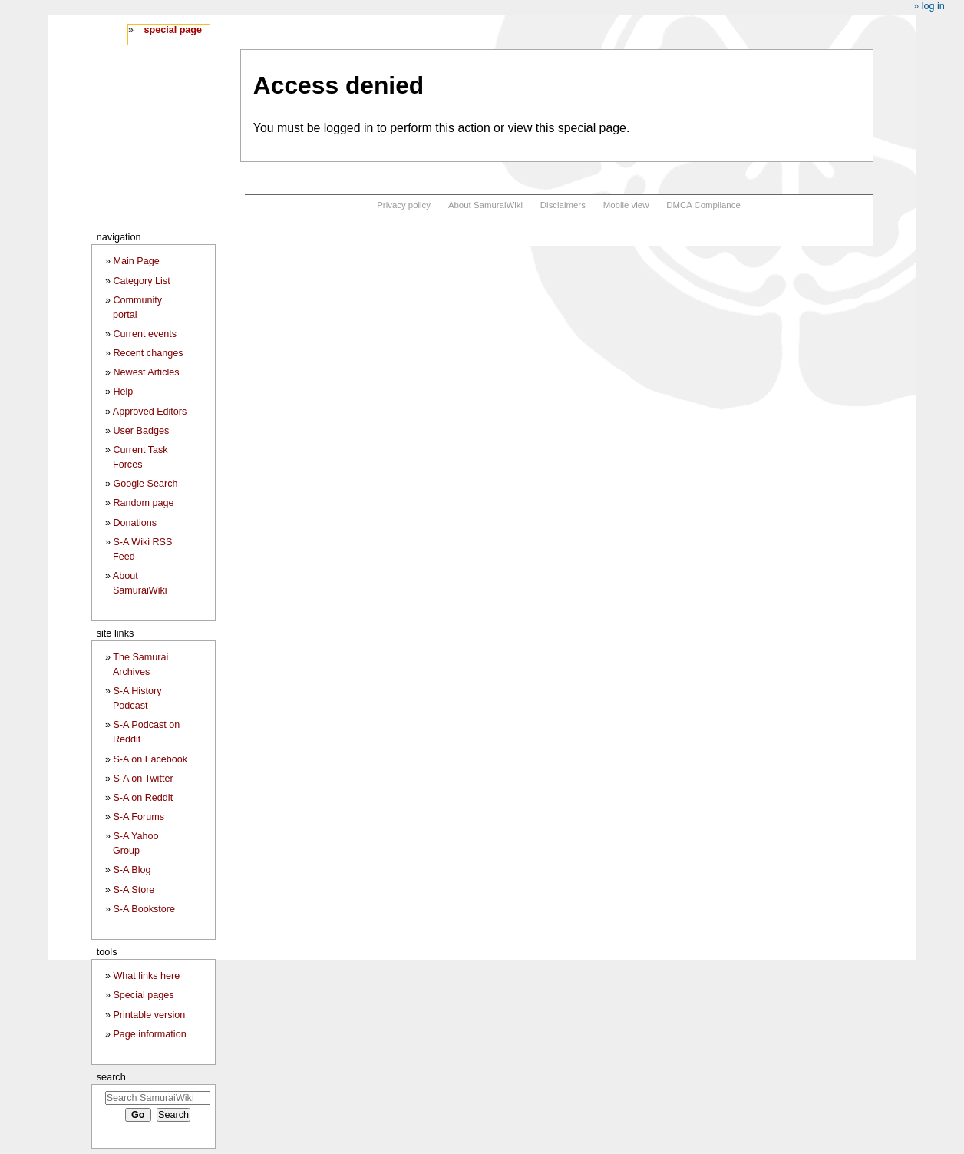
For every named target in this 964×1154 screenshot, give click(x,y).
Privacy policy (404, 205)
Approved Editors (150, 411)
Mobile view (626, 205)
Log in (933, 6)
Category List (141, 281)
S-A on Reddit (143, 797)
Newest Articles (146, 372)
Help (123, 391)
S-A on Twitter (143, 778)
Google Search (145, 483)
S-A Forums (138, 817)
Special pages (143, 995)
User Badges (141, 430)
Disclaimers (563, 205)
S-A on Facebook (150, 759)
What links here (146, 975)
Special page (173, 30)
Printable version (149, 1015)
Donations (135, 522)
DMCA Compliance (703, 205)
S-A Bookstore (144, 909)
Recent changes (148, 353)
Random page (143, 503)
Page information (149, 1034)
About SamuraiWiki (485, 205)
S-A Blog (131, 870)
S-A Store (133, 890)
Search (111, 1077)
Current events (145, 334)
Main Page (136, 261)
